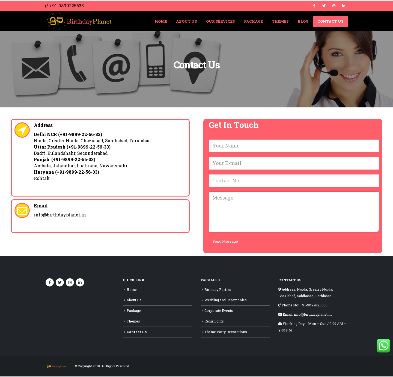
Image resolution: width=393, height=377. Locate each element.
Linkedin (80, 283)
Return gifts (214, 321)
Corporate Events (218, 311)
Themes (280, 21)
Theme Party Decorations (225, 332)
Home (161, 21)
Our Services (220, 21)
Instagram (70, 283)
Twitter (60, 283)
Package (253, 21)
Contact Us (330, 21)
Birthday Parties (217, 290)
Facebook (50, 283)
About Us (186, 21)
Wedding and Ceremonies (225, 300)
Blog (303, 21)
